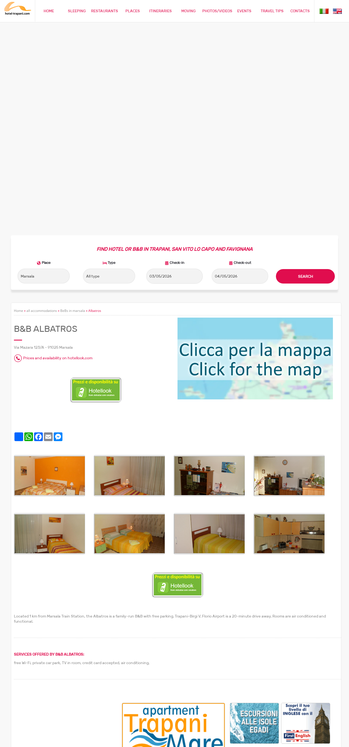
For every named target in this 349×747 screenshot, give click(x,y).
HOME (49, 10)
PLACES (132, 10)
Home (18, 117)
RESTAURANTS (104, 10)
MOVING (188, 10)
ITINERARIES (160, 10)
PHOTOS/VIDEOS (217, 10)
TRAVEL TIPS (272, 10)
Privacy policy (319, 739)
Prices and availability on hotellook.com (57, 164)
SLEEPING (77, 10)
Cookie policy (293, 739)
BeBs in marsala (72, 117)
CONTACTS (300, 10)
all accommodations (41, 117)
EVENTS (244, 10)
